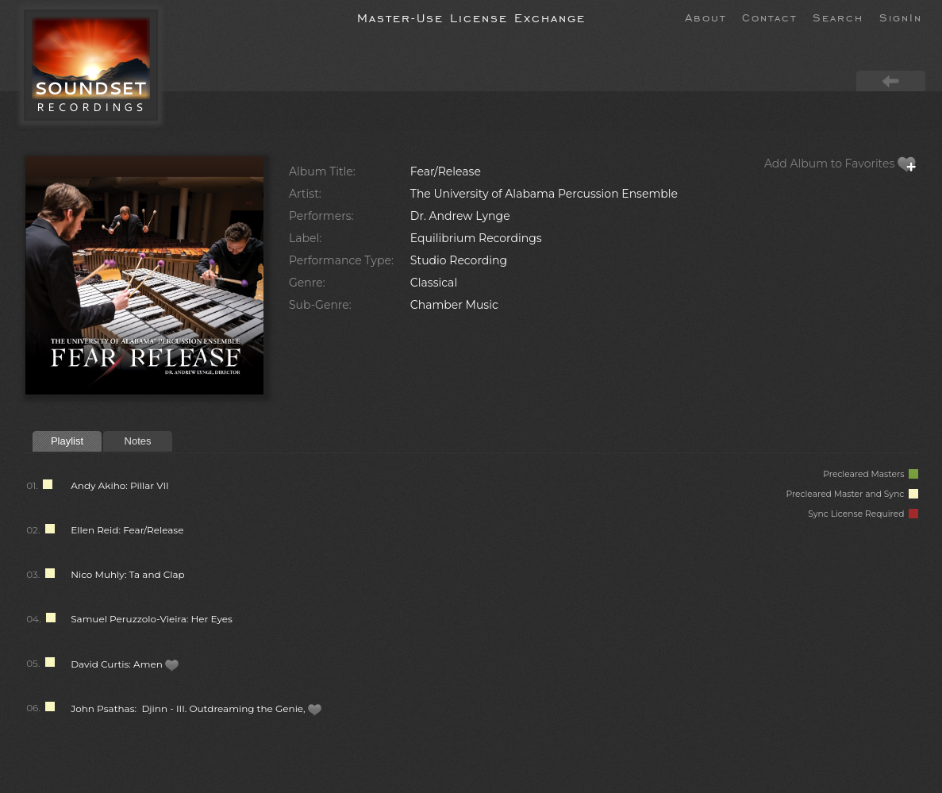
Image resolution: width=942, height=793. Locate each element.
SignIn (900, 16)
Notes (138, 441)
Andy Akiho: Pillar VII (120, 485)
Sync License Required (863, 514)
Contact (769, 16)
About (705, 16)
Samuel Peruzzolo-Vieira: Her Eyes (152, 619)
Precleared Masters (870, 474)
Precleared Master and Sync (852, 494)
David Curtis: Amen (125, 664)
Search (838, 16)
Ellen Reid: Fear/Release (127, 530)
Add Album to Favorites (840, 163)
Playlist (67, 441)
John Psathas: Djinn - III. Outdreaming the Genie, (196, 708)
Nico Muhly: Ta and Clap (128, 574)
